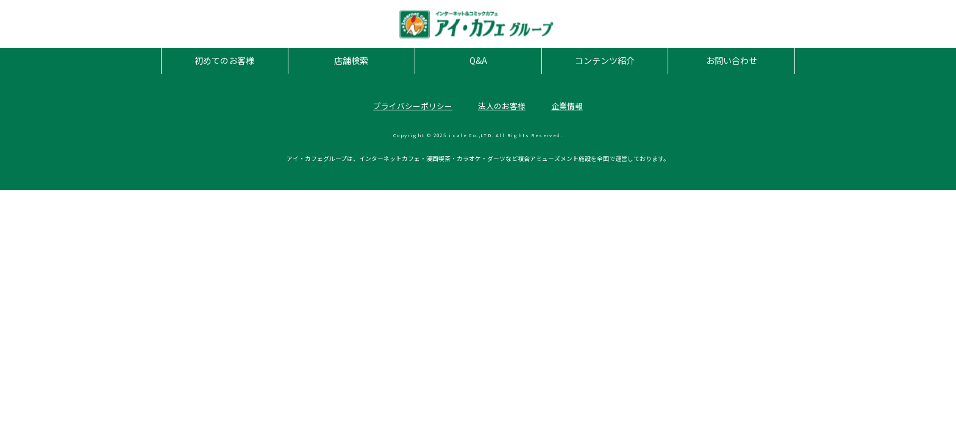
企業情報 (567, 106)
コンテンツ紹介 (605, 60)
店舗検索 (351, 60)
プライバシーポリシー (412, 106)
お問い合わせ (731, 60)
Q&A (478, 60)
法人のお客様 (502, 106)
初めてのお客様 (224, 60)
